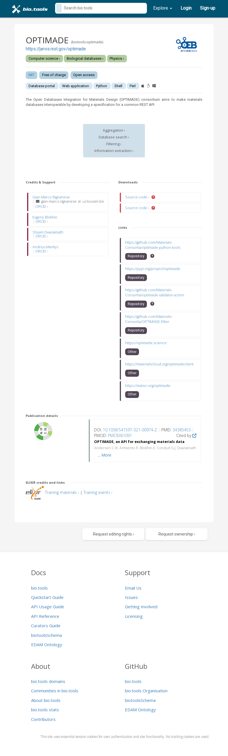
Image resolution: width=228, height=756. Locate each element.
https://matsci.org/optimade (147, 385)
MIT (31, 75)
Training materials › (62, 492)
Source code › (137, 197)
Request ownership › (176, 534)
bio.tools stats (45, 709)
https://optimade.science (146, 342)
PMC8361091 (120, 435)
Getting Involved (141, 606)
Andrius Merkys (45, 247)
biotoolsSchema (46, 635)
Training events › (97, 492)
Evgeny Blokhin (44, 217)
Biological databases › (85, 58)
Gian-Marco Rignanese (51, 197)
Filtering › (113, 144)
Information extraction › (114, 150)
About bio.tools (45, 700)
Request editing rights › (113, 534)
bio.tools (39, 588)
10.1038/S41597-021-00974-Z (130, 429)
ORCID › (41, 206)
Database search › (114, 137)
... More (104, 455)
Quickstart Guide (47, 597)
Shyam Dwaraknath (47, 232)
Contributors (43, 719)
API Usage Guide (47, 606)
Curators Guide (45, 625)
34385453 (182, 429)
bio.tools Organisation (146, 690)
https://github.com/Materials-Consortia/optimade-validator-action (154, 292)
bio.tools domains (48, 681)
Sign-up (207, 8)
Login (186, 8)
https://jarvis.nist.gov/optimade (56, 49)
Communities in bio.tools (54, 690)
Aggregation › (114, 130)
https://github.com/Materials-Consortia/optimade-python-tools (152, 245)
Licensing (134, 616)
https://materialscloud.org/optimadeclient (159, 364)
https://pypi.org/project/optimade (152, 268)
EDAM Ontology (46, 644)
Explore (162, 8)
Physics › (117, 58)
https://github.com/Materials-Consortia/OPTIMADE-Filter (148, 319)
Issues (131, 597)
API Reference (45, 616)
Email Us (133, 588)
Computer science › (44, 58)
